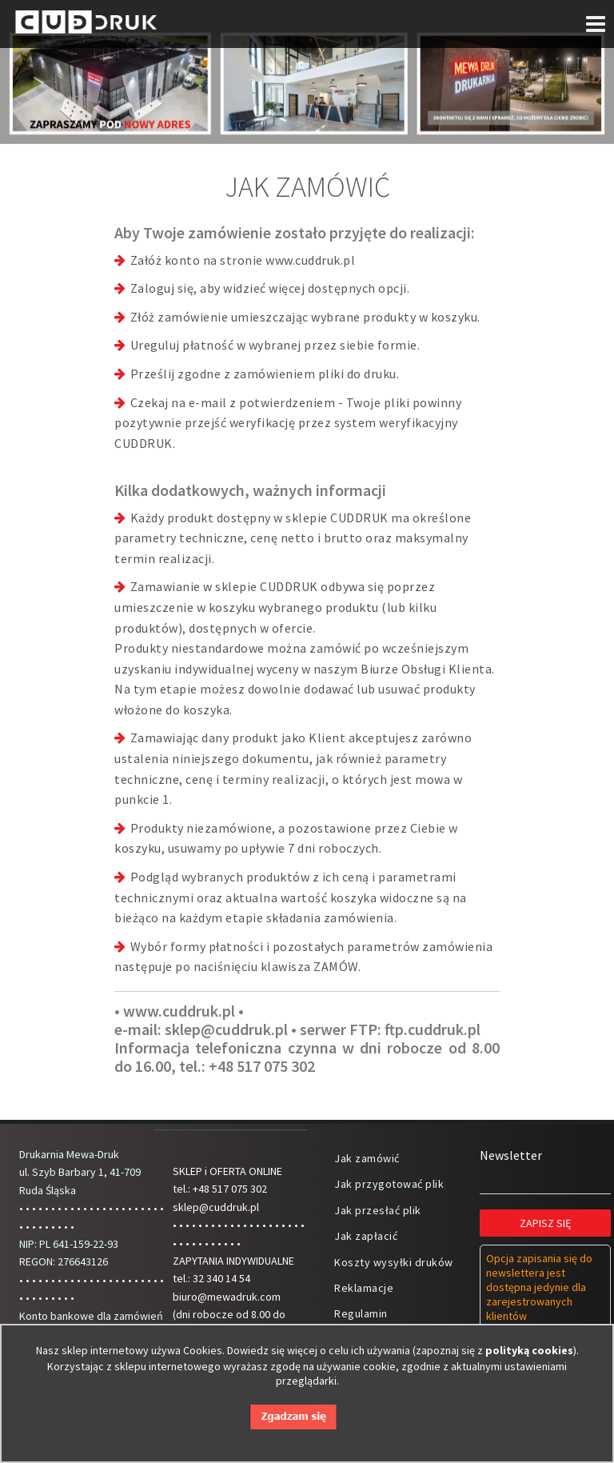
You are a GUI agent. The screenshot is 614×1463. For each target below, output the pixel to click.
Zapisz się (545, 1223)
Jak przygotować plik (389, 1184)
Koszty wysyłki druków (393, 1262)
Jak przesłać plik (377, 1210)
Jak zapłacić (365, 1236)
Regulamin (361, 1313)
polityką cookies (529, 1350)
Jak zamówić (367, 1158)
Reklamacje (363, 1288)
